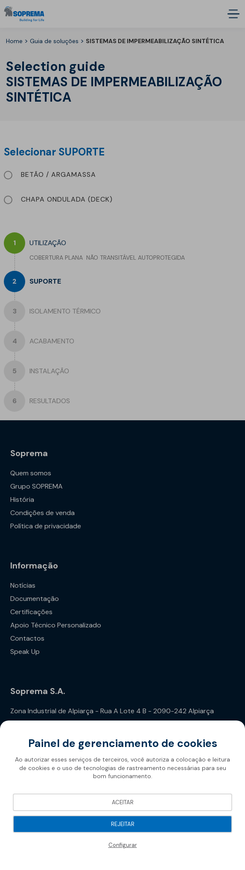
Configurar (122, 845)
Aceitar (123, 802)
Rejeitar (122, 824)
